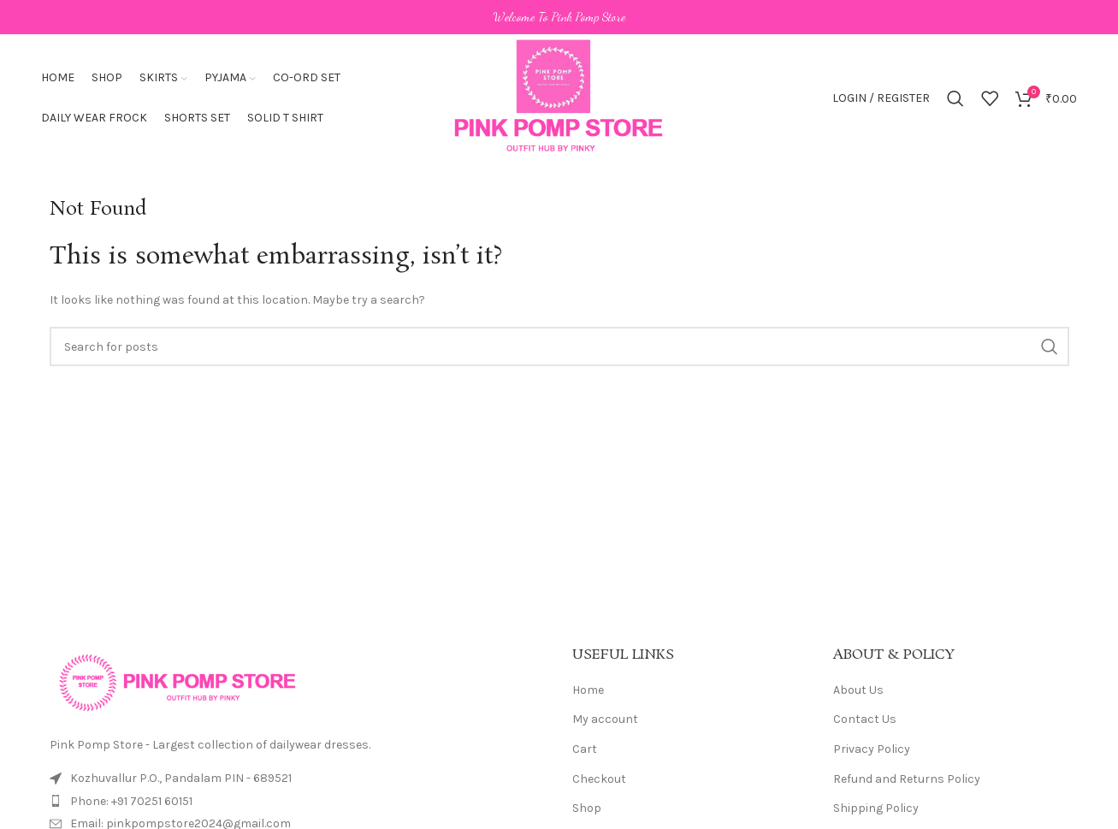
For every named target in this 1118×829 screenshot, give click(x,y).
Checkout (599, 779)
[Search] (955, 98)
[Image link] (178, 681)
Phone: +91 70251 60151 (131, 801)
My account (605, 719)
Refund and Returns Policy (906, 779)
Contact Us (864, 719)
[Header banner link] (559, 17)
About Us (858, 690)
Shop (586, 808)
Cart (584, 749)
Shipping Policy (876, 808)
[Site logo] (558, 97)
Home (588, 690)
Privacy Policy (871, 749)
